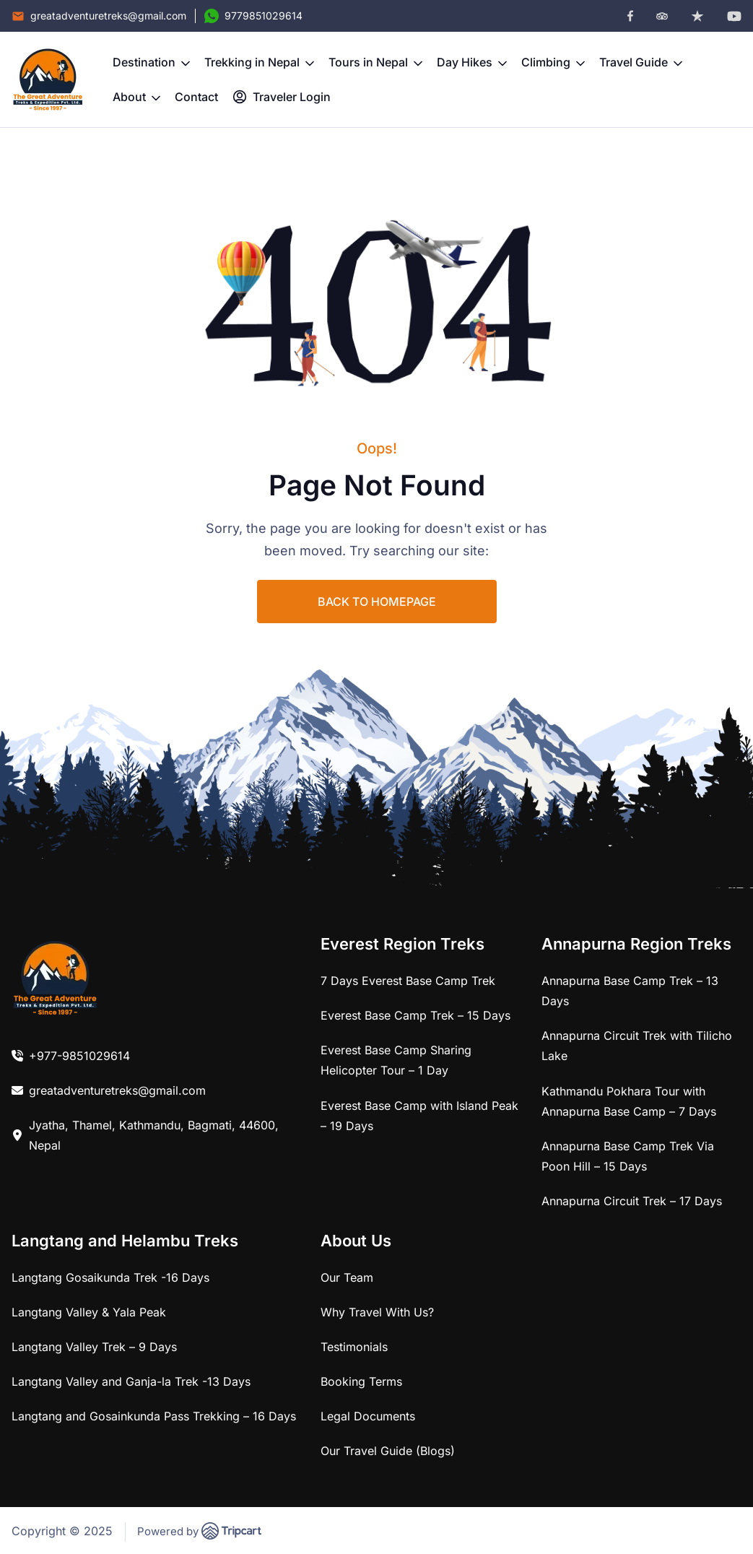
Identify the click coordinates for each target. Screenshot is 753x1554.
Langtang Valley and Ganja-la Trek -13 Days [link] (131, 1381)
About (136, 97)
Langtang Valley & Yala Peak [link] (89, 1312)
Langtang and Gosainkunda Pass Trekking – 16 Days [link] (154, 1416)
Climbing (553, 62)
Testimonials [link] (354, 1347)
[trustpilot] (697, 15)
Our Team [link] (347, 1277)
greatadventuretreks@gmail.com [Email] (108, 15)
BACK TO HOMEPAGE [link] (377, 601)
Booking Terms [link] (361, 1381)
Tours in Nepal (375, 62)
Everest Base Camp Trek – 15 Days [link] (415, 1015)
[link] (55, 977)
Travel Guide (640, 62)
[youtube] (734, 16)
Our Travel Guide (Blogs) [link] (388, 1451)
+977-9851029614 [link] (79, 1056)
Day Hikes (472, 62)
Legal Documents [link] (368, 1416)
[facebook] (630, 16)
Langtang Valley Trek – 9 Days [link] (94, 1347)
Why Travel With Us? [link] (377, 1312)
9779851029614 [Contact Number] (263, 15)
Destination (151, 62)
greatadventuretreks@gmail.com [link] (117, 1090)
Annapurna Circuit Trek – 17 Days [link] (631, 1201)
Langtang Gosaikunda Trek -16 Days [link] (110, 1277)
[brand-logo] (48, 79)
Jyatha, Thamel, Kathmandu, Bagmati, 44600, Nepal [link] (154, 1135)
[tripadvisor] (662, 16)
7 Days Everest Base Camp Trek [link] (408, 980)
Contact (196, 97)
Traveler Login (281, 97)
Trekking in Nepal (259, 62)
